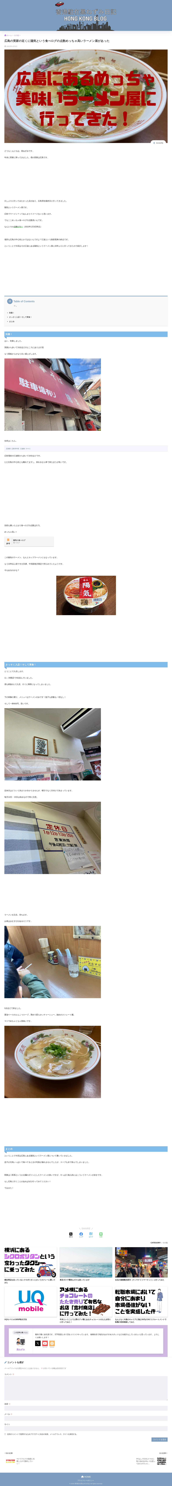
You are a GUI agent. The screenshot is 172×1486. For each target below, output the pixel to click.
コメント (9, 1374)
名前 (7, 1404)
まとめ (11, 321)
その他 (165, 1243)
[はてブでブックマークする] (91, 1235)
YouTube (45, 1347)
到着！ (11, 313)
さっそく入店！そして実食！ (20, 317)
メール (8, 1414)
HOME (86, 1477)
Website (52, 1347)
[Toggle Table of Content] (15, 306)
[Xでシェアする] (71, 1235)
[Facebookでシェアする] (81, 1235)
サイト (7, 1424)
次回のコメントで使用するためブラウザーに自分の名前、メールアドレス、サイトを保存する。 (42, 1434)
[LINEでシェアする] (100, 1235)
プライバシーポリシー (85, 1480)
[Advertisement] (86, 177)
